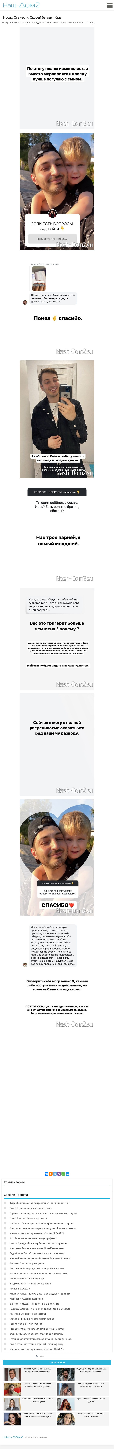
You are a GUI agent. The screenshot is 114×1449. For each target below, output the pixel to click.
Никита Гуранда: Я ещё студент (26, 1324)
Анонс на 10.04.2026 (20, 1288)
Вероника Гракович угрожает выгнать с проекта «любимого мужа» (43, 1213)
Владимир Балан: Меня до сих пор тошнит (31, 1283)
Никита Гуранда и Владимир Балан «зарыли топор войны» (39, 1243)
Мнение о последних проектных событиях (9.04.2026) (37, 1349)
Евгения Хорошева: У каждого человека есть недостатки (38, 1273)
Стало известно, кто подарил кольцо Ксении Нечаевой (37, 1329)
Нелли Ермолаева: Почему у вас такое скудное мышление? (40, 1293)
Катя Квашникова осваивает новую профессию (33, 1238)
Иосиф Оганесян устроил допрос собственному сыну (36, 1344)
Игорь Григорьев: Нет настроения (26, 1298)
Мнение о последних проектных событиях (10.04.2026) (37, 1233)
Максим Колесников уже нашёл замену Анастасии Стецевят (40, 1258)
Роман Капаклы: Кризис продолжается (29, 1218)
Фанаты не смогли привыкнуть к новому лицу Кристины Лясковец (43, 1228)
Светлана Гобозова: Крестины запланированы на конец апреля (41, 1223)
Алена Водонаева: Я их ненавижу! (27, 1278)
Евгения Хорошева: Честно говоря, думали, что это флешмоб (41, 1339)
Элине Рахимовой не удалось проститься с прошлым (36, 1334)
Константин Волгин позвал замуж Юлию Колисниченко (37, 1248)
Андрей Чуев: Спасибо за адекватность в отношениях (37, 1253)
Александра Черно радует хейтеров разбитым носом (37, 1268)
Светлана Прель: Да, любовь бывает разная (32, 1318)
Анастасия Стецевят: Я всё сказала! (28, 1313)
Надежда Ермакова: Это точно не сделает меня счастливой (40, 1308)
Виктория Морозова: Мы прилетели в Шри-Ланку (34, 1303)
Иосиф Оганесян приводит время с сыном (31, 1208)
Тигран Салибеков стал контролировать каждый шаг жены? (40, 1203)
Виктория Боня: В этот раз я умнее (27, 1263)
